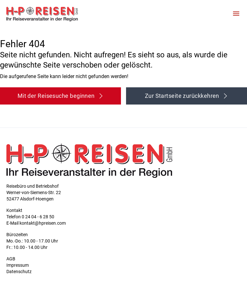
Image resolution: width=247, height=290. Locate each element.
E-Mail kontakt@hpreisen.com (36, 223)
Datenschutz (19, 271)
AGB (10, 258)
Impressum (17, 265)
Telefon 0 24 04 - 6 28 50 (30, 216)
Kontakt (14, 210)
